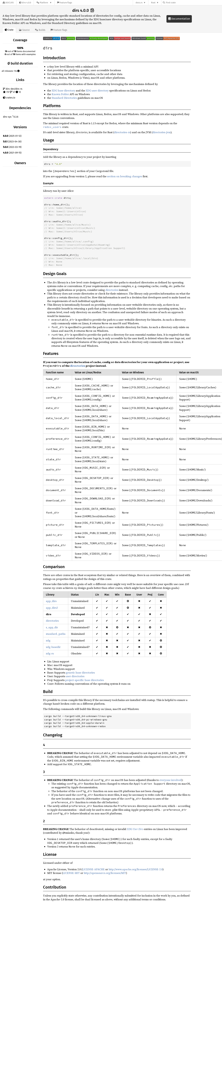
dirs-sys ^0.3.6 (10, 116)
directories (111, 290)
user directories (75, 676)
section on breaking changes (124, 176)
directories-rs (122, 132)
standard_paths (55, 634)
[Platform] (44, 2)
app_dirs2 (52, 607)
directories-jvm (161, 132)
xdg (48, 640)
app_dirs (51, 601)
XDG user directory (97, 90)
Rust (153, 2)
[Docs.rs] (8, 2)
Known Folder (60, 94)
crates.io (9, 97)
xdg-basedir (53, 647)
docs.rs (139, 2)
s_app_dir (52, 627)
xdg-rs (50, 653)
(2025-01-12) (12, 136)
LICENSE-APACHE (93, 869)
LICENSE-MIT (71, 873)
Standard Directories (64, 98)
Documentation (179, 18)
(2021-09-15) (12, 152)
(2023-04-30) (12, 141)
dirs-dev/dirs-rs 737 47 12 (12, 90)
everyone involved (170, 780)
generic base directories (80, 672)
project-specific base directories (84, 680)
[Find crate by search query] (179, 2)
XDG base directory (63, 90)
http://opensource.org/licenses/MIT (105, 873)
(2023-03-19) (12, 147)
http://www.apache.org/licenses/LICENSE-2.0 (136, 869)
